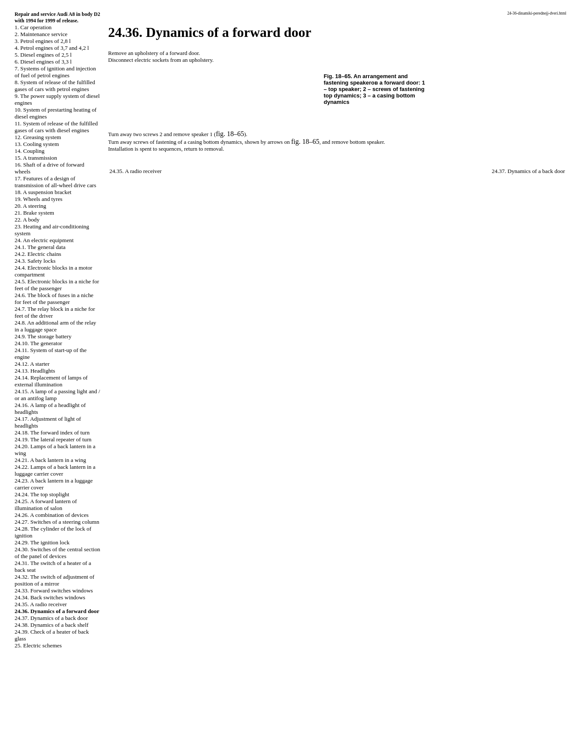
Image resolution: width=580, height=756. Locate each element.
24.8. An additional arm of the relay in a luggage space (55, 326)
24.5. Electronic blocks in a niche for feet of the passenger (57, 284)
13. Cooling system (37, 144)
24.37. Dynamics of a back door (51, 618)
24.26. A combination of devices (52, 515)
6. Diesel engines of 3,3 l (43, 61)
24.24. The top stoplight (42, 494)
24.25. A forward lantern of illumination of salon (46, 504)
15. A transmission (36, 158)
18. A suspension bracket (43, 192)
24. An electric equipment (44, 240)
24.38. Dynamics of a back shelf (51, 625)
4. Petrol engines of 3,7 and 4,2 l (52, 48)
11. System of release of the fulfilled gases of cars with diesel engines (56, 127)
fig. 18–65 (230, 133)
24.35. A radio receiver (41, 604)
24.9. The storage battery (43, 336)
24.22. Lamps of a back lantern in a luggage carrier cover (55, 470)
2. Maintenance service (41, 34)
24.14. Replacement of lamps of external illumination (51, 381)
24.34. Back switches (50, 597)
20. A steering (30, 206)
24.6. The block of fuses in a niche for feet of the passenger (54, 298)
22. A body (27, 219)
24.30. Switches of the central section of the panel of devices (57, 552)
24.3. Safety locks (35, 261)
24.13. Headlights (35, 370)
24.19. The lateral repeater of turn (53, 439)
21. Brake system (34, 212)
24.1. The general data (40, 247)
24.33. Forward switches (54, 590)
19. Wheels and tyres (39, 199)
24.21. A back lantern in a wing (50, 460)
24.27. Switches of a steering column (57, 522)
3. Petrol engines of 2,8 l (43, 41)
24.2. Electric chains (38, 254)
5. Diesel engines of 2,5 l (43, 55)
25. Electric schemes (38, 645)
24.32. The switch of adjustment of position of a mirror (54, 580)
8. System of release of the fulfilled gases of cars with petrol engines (55, 85)
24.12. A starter (32, 364)
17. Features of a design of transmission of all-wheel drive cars (55, 181)
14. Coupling (30, 151)
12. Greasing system (38, 137)
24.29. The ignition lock (42, 542)
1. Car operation (33, 27)
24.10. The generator (38, 343)
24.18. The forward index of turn (52, 432)
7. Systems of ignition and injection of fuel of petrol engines (55, 72)
